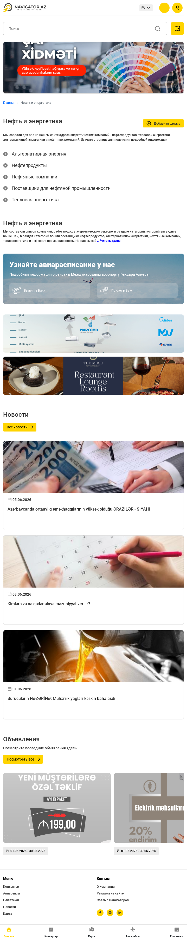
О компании (106, 887)
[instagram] (110, 912)
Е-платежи (11, 900)
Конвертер (11, 887)
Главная (9, 103)
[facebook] (100, 912)
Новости (9, 907)
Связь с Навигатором (113, 900)
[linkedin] (120, 912)
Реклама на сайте (110, 893)
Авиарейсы (11, 893)
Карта (7, 914)
